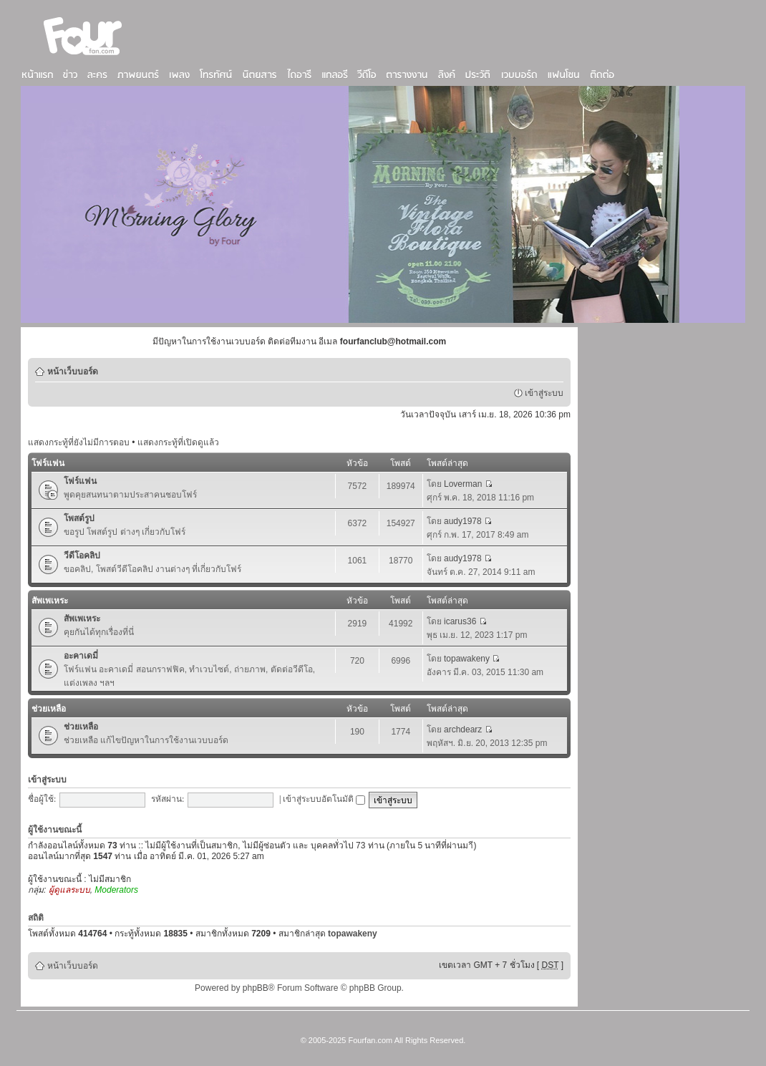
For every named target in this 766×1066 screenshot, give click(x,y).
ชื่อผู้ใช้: (42, 799)
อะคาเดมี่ (81, 656)
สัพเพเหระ (49, 601)
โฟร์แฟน (47, 463)
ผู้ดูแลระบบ (69, 890)
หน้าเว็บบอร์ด (72, 372)
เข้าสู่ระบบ (544, 393)
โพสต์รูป (79, 518)
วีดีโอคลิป (82, 556)
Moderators (116, 890)
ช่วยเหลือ (48, 709)
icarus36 (460, 621)
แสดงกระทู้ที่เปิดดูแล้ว (178, 442)
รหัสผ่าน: (167, 799)
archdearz (463, 730)
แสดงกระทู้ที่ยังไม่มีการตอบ (79, 442)
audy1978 (463, 521)
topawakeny (467, 659)
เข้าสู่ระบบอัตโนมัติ (324, 799)
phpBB (255, 988)
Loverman (463, 484)
